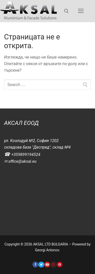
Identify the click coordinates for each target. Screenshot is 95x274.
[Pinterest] (60, 264)
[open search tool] (66, 11)
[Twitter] (41, 264)
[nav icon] (81, 11)
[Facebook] (35, 264)
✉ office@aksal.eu (20, 161)
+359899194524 (25, 154)
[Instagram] (53, 264)
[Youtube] (47, 264)
